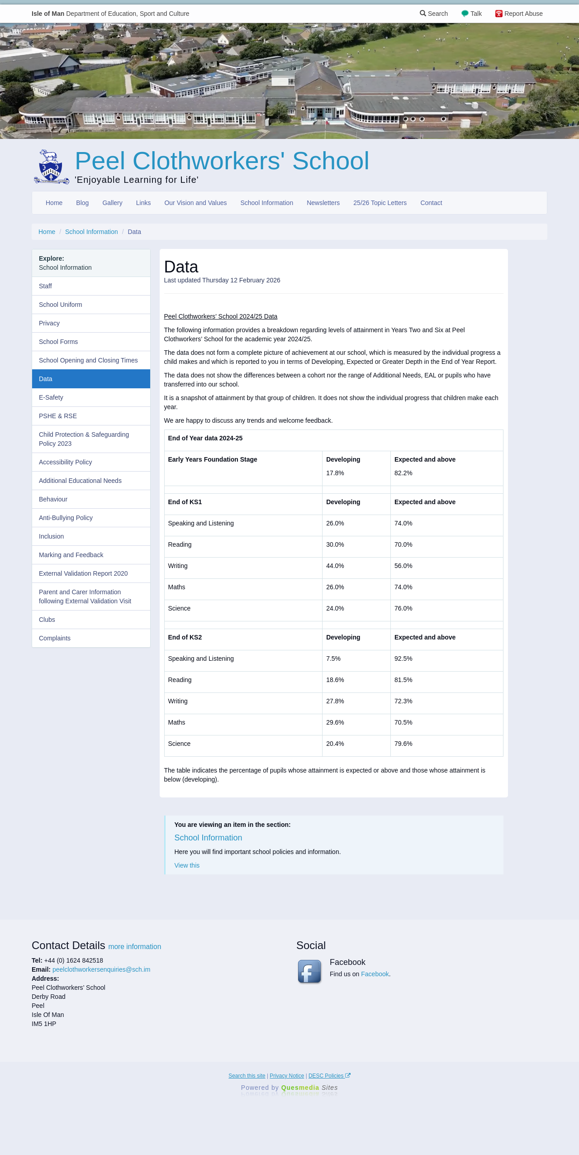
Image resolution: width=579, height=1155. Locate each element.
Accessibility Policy (65, 462)
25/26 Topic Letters (380, 202)
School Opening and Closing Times (88, 360)
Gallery (112, 202)
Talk (476, 13)
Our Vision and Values (195, 202)
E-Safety (51, 397)
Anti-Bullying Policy (66, 517)
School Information (266, 202)
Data (45, 378)
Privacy (49, 323)
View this (187, 865)
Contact (431, 202)
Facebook (375, 974)
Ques (309, 1087)
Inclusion (51, 536)
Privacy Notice (287, 1076)
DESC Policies (329, 1076)
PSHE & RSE (58, 416)
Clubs (47, 619)
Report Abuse (523, 13)
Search (434, 13)
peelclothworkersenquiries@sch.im (101, 969)
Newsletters (323, 202)
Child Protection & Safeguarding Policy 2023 (84, 439)
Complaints (55, 638)
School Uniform (60, 304)
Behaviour (53, 499)
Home (54, 202)
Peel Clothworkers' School (222, 160)
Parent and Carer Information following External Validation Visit (85, 596)
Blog (82, 202)
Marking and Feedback (71, 554)
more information (134, 946)
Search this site (246, 1076)
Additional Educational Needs (80, 480)
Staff (45, 286)
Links (143, 202)
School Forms (58, 341)
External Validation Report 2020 (83, 573)
